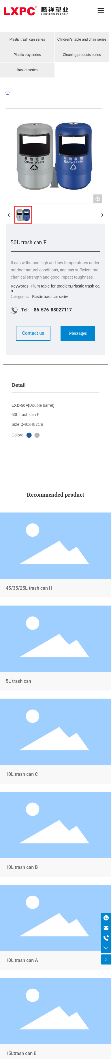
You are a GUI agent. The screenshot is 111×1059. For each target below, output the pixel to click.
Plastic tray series (27, 55)
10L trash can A (55, 928)
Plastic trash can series (27, 39)
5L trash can (55, 649)
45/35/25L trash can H (55, 556)
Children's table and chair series (81, 39)
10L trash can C (55, 742)
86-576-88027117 (53, 310)
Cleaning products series (82, 55)
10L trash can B (55, 835)
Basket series (27, 70)
